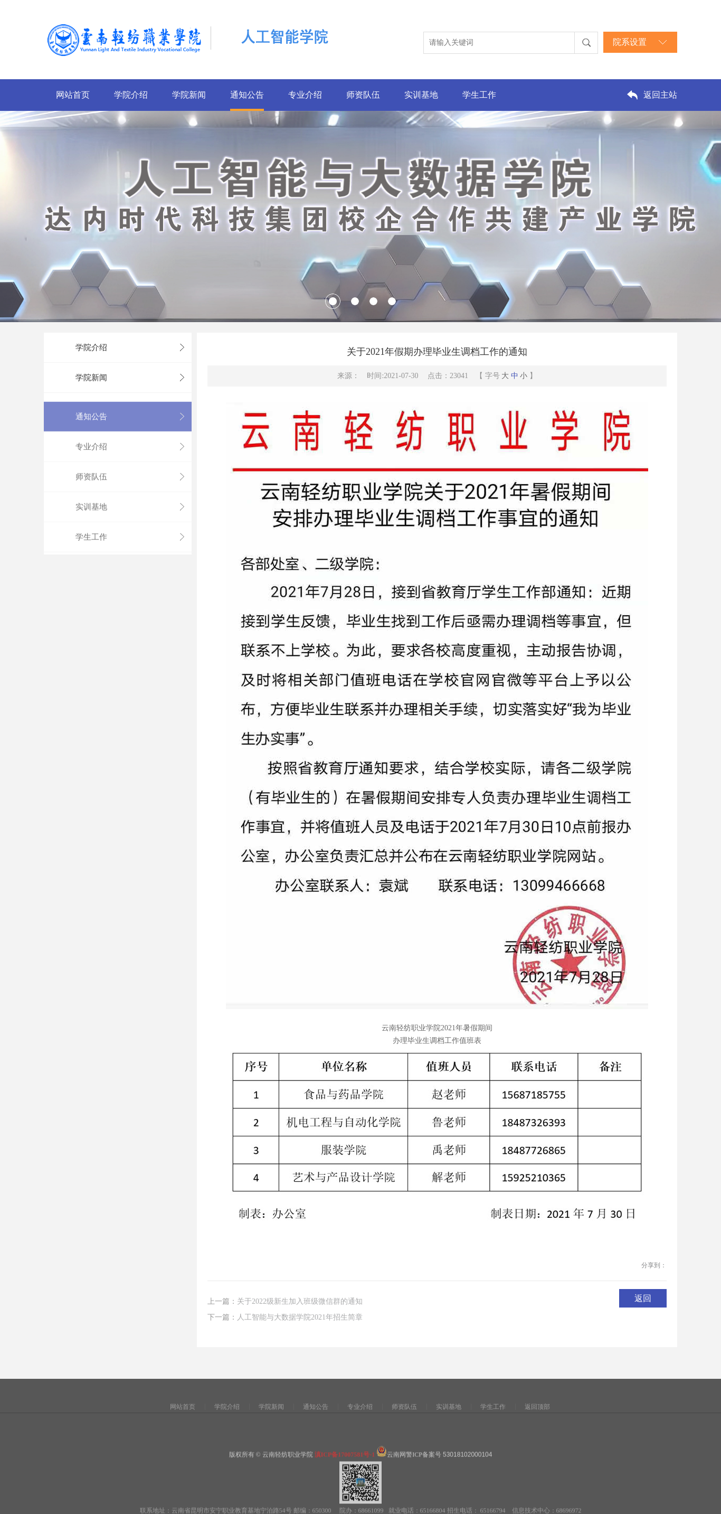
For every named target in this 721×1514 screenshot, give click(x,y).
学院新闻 (189, 94)
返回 (642, 1300)
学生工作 (479, 94)
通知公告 (247, 94)
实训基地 (421, 94)
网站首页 (73, 94)
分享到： (654, 1268)
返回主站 (660, 94)
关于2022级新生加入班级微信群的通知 (300, 1307)
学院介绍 (131, 94)
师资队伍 (363, 94)
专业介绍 (305, 94)
